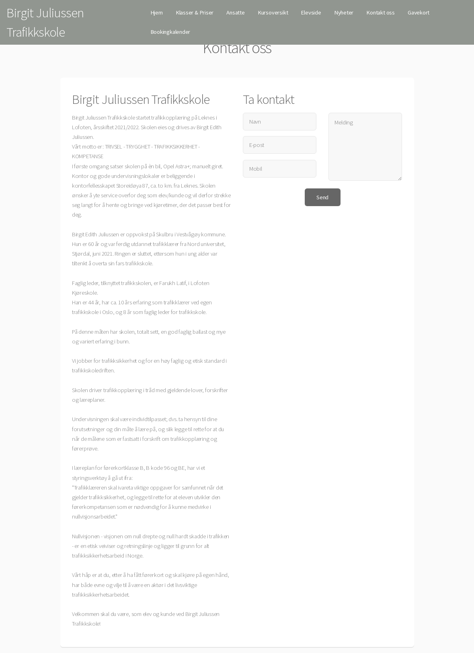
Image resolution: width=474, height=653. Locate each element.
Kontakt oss (380, 12)
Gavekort (418, 12)
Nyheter (343, 12)
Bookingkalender (170, 31)
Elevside (311, 12)
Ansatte (235, 12)
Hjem (156, 12)
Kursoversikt (273, 12)
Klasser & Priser (194, 12)
